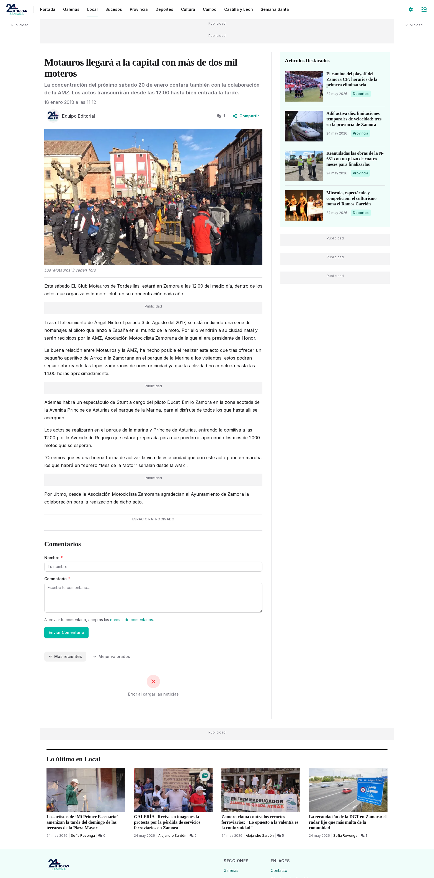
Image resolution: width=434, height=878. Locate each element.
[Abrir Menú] (424, 9)
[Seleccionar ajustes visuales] (410, 9)
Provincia (361, 133)
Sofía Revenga (83, 835)
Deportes (361, 93)
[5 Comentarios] (280, 835)
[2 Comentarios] (193, 835)
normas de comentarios (131, 619)
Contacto (279, 870)
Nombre (53, 557)
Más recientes (65, 656)
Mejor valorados (111, 656)
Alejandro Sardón (172, 835)
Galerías (71, 9)
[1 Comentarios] (364, 835)
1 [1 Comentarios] (221, 115)
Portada (47, 9)
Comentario (57, 578)
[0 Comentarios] (101, 835)
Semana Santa (275, 9)
